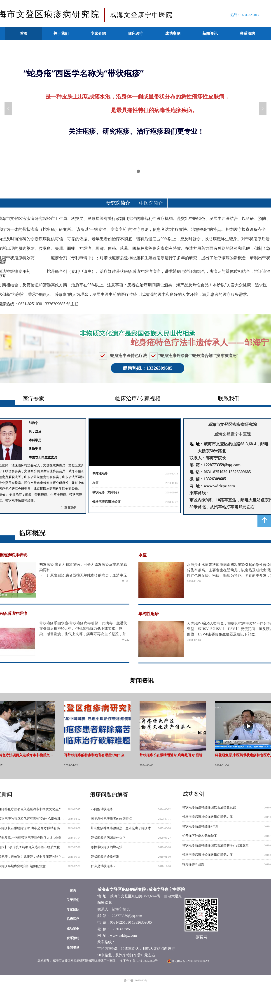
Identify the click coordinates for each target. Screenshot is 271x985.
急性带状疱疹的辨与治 (106, 847)
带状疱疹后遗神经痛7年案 (200, 826)
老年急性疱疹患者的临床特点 (111, 818)
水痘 (95, 486)
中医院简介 (151, 203)
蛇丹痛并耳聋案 (193, 864)
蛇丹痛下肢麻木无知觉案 (199, 836)
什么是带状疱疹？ (103, 866)
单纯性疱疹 (100, 477)
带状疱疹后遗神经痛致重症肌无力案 (207, 817)
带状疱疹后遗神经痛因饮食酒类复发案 (209, 807)
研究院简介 (118, 203)
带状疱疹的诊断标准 (105, 856)
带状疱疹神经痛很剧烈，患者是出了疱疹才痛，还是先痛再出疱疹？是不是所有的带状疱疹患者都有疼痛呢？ (123, 828)
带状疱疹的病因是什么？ (108, 837)
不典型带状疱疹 (102, 809)
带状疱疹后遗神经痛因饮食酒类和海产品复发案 (215, 845)
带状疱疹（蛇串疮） (106, 496)
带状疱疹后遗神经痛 (106, 505)
